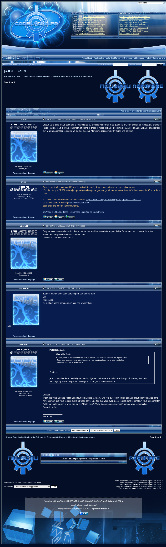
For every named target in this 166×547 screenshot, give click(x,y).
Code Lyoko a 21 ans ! (85, 18)
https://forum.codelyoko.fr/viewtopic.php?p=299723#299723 (113, 199)
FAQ (90, 58)
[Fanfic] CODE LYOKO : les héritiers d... (134, 17)
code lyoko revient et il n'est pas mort (133, 28)
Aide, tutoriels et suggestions (79, 76)
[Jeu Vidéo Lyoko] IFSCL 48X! (130, 20)
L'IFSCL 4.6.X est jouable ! (88, 22)
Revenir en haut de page (24, 173)
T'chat (148, 58)
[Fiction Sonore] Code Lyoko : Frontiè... (134, 32)
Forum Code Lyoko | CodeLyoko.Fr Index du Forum (27, 76)
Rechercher (99, 58)
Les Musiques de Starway (129, 34)
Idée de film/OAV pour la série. (131, 30)
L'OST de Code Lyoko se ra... (94, 17)
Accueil (5, 58)
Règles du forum (17, 58)
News (84, 58)
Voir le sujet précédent (130, 111)
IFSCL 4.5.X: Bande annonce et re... (92, 32)
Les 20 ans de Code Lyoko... (93, 28)
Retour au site (159, 58)
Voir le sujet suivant (152, 111)
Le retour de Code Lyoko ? (93, 26)
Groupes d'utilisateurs (134, 58)
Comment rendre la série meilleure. (132, 24)
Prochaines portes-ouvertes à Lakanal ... (134, 22)
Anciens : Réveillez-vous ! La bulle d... (134, 18)
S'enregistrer (35, 65)
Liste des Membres (114, 58)
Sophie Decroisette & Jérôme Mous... (90, 34)
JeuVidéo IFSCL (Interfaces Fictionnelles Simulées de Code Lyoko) (73, 212)
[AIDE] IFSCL (16, 71)
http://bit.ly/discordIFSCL (79, 203)
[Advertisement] (83, 532)
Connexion (24, 65)
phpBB (53, 501)
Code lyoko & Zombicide (128, 26)
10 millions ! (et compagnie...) (92, 20)
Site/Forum (58, 76)
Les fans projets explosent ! (93, 30)
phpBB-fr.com (119, 501)
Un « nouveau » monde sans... (94, 24)
